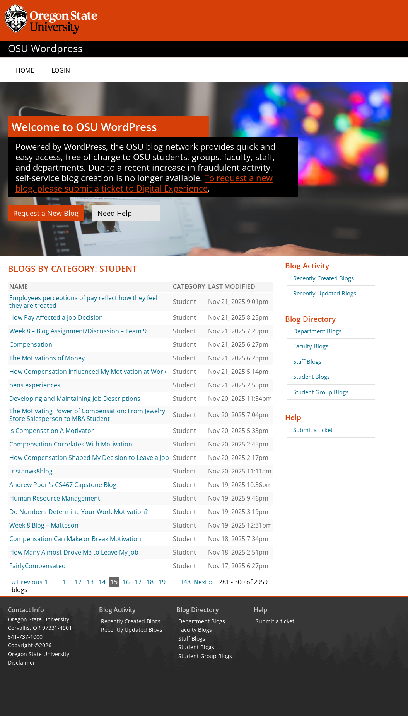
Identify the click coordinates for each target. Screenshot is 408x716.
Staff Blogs (307, 361)
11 (66, 582)
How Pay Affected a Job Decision (56, 317)
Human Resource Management (54, 498)
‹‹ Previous (27, 582)
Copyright (20, 645)
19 (162, 582)
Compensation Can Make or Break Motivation (75, 538)
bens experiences (34, 385)
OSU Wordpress (45, 48)
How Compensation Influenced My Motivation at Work (87, 371)
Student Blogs (311, 376)
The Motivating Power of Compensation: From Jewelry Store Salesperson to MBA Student (87, 415)
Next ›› (203, 582)
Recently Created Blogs (323, 278)
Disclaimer (21, 662)
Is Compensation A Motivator (51, 430)
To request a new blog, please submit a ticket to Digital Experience (144, 183)
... (55, 582)
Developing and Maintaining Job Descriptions (74, 398)
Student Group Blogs (320, 392)
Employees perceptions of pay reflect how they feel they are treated (83, 302)
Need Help (114, 213)
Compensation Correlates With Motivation (70, 444)
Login (60, 70)
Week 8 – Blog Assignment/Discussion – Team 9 (78, 331)
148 (185, 582)
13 (90, 582)
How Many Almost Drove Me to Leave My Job (73, 552)
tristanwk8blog (31, 471)
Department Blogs (317, 331)
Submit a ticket (313, 430)
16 (126, 582)
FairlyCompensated (37, 566)
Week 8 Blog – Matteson (44, 525)
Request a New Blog (46, 213)
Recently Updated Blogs (324, 293)
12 (78, 582)
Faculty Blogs (310, 346)
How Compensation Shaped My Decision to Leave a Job (89, 457)
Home (25, 70)
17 (138, 582)
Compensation (30, 344)
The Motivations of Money (47, 358)
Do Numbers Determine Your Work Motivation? (78, 511)
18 (150, 582)
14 (102, 582)
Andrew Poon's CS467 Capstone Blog (62, 484)
